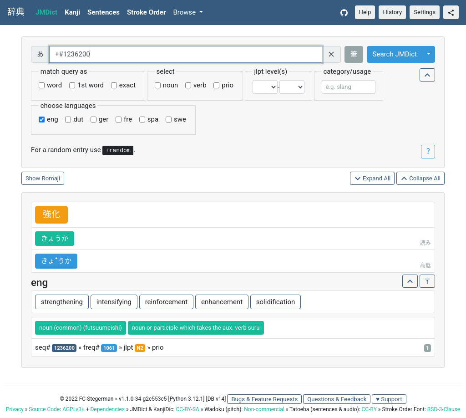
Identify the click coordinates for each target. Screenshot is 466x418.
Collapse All (420, 179)
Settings (425, 12)
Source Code (44, 409)
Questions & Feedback (336, 399)
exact (127, 85)
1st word (90, 85)
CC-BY (369, 409)
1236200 (64, 348)
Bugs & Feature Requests (264, 399)
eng (52, 119)
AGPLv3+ (73, 409)
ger (103, 119)
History (392, 12)
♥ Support (389, 399)
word (54, 85)
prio (227, 85)
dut (78, 119)
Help (365, 12)
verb (200, 85)
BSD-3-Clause (443, 409)
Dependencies (107, 409)
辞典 (16, 12)
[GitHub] (344, 12)
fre (128, 119)
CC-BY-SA (187, 409)
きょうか (54, 238)
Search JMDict (395, 54)
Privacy (15, 409)
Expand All (372, 179)
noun (170, 85)
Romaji (51, 178)
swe (180, 119)
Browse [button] (185, 12)
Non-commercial (264, 409)
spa (152, 119)
